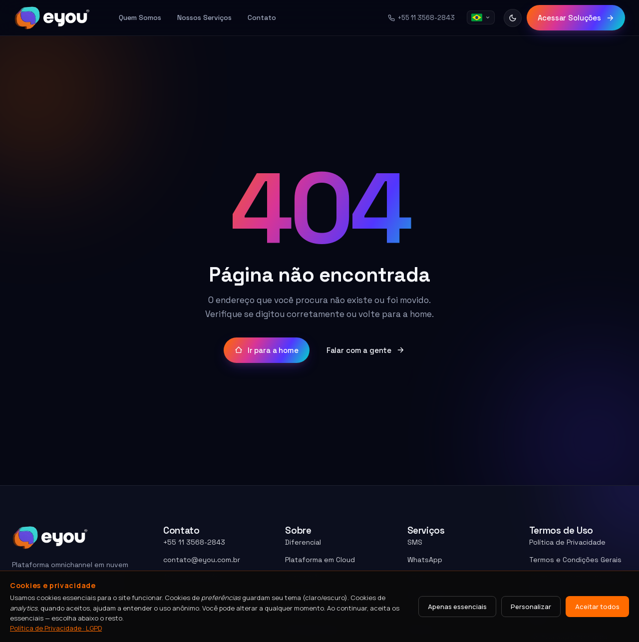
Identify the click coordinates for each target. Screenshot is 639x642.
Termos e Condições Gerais (575, 559)
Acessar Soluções (576, 17)
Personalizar (531, 606)
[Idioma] (481, 17)
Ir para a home (267, 350)
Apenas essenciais (457, 606)
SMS (414, 542)
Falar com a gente (365, 350)
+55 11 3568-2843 (194, 542)
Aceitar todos (597, 606)
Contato (262, 17)
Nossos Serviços (204, 17)
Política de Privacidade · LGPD (56, 628)
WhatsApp (424, 559)
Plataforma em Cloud (320, 559)
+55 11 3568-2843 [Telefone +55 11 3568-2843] (421, 17)
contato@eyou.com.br (201, 559)
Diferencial (303, 542)
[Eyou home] (52, 18)
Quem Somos (140, 17)
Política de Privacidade (567, 542)
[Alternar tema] (513, 18)
